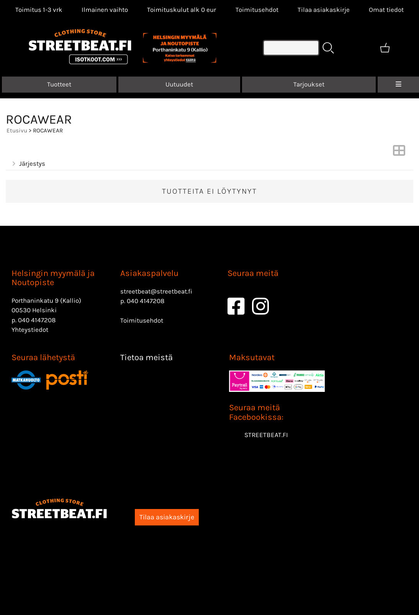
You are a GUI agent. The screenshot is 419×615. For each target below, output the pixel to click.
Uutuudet (179, 84)
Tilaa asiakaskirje (324, 9)
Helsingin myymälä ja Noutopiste (53, 277)
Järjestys (27, 164)
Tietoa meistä (146, 357)
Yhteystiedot (29, 329)
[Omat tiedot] (386, 9)
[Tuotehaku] (291, 48)
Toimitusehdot (257, 9)
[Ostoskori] (385, 48)
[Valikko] (398, 85)
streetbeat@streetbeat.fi (156, 291)
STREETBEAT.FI (266, 435)
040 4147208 (37, 320)
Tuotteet (59, 84)
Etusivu (17, 130)
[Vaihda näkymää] (399, 153)
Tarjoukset (308, 84)
